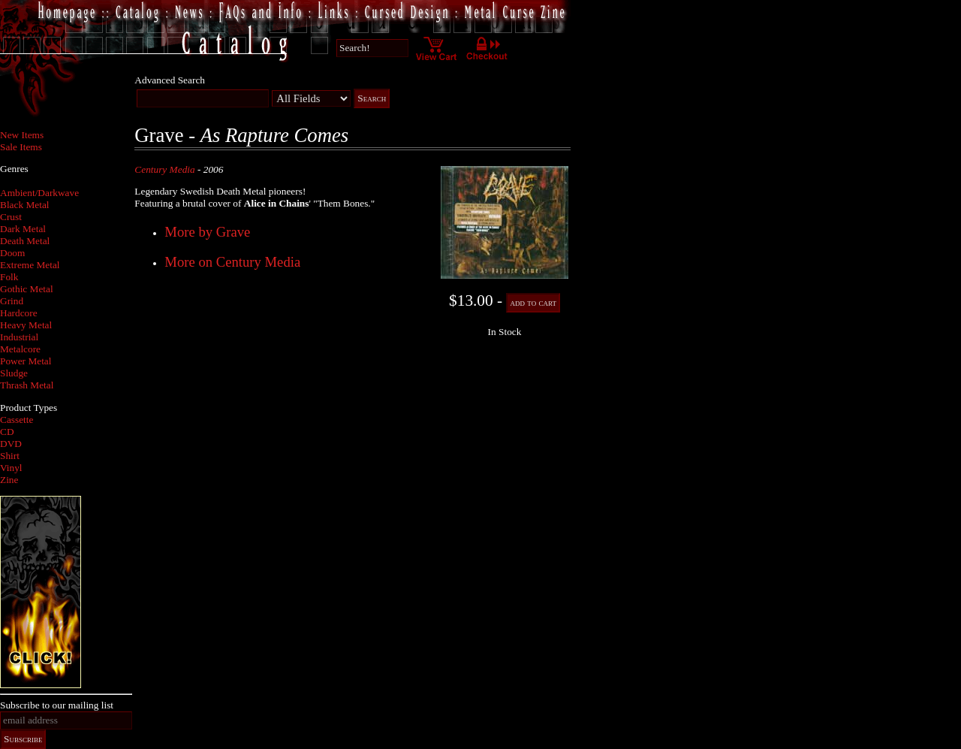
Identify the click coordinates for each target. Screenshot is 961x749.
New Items (22, 134)
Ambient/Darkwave (39, 192)
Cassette (16, 419)
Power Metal (25, 361)
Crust (11, 216)
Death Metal (25, 240)
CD (7, 431)
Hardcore (19, 313)
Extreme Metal (30, 264)
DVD (11, 443)
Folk (9, 276)
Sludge (14, 373)
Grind (11, 301)
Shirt (10, 455)
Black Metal (25, 204)
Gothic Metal (26, 288)
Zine (9, 479)
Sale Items (21, 147)
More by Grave (207, 232)
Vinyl (11, 467)
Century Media (164, 169)
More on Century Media (232, 262)
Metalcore (20, 349)
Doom (12, 252)
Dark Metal (23, 228)
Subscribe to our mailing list (56, 705)
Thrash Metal (26, 385)
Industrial (19, 337)
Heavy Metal (26, 325)
